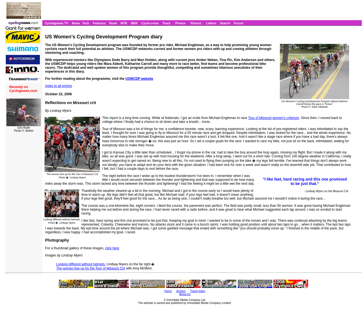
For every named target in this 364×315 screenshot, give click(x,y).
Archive (180, 291)
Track (166, 23)
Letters (211, 23)
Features (99, 23)
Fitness (195, 23)
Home (168, 291)
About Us (184, 294)
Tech (85, 23)
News (76, 23)
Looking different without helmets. (81, 264)
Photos (180, 23)
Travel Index (197, 291)
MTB (123, 23)
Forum (238, 23)
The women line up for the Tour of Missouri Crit (90, 268)
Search (225, 23)
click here (112, 248)
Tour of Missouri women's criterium (273, 118)
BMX (134, 23)
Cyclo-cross (150, 23)
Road (113, 23)
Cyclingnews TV (56, 23)
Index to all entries (58, 86)
